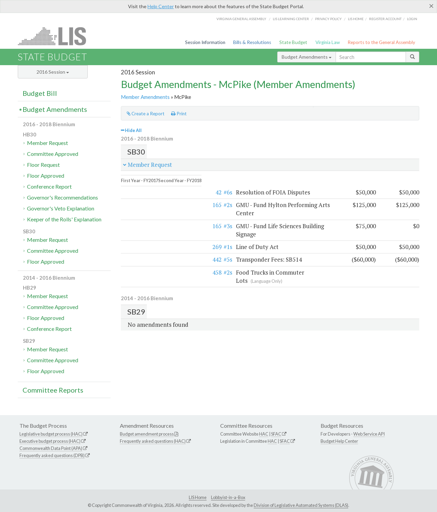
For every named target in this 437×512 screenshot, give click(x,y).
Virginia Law (327, 42)
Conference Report (49, 186)
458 (144, 251)
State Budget (293, 42)
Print (179, 113)
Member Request (47, 143)
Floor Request (43, 164)
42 (145, 188)
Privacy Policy (328, 19)
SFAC (276, 434)
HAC (263, 434)
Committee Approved (52, 153)
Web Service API (369, 434)
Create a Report (146, 113)
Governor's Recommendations (62, 197)
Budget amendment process (147, 434)
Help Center (160, 6)
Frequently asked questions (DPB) (52, 455)
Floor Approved (45, 175)
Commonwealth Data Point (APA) (50, 448)
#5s (155, 239)
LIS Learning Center (291, 19)
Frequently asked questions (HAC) (153, 441)
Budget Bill (40, 93)
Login (412, 19)
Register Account (385, 19)
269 (144, 226)
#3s (155, 213)
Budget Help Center (339, 441)
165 (144, 200)
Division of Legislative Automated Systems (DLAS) (301, 505)
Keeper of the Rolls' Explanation (64, 219)
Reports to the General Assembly (381, 42)
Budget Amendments (307, 57)
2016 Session (53, 72)
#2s (155, 200)
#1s (155, 226)
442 (144, 239)
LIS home (356, 19)
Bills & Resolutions (252, 42)
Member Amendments (145, 97)
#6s (155, 188)
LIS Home (198, 497)
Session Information (205, 42)
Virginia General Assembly (241, 19)
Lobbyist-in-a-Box (228, 497)
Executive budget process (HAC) (50, 441)
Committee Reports (53, 390)
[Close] (431, 5)
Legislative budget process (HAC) (51, 434)
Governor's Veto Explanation (60, 208)
